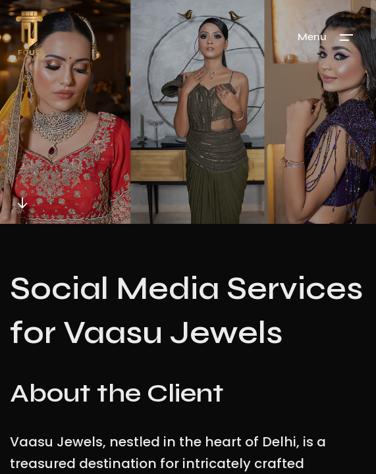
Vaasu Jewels (56, 442)
